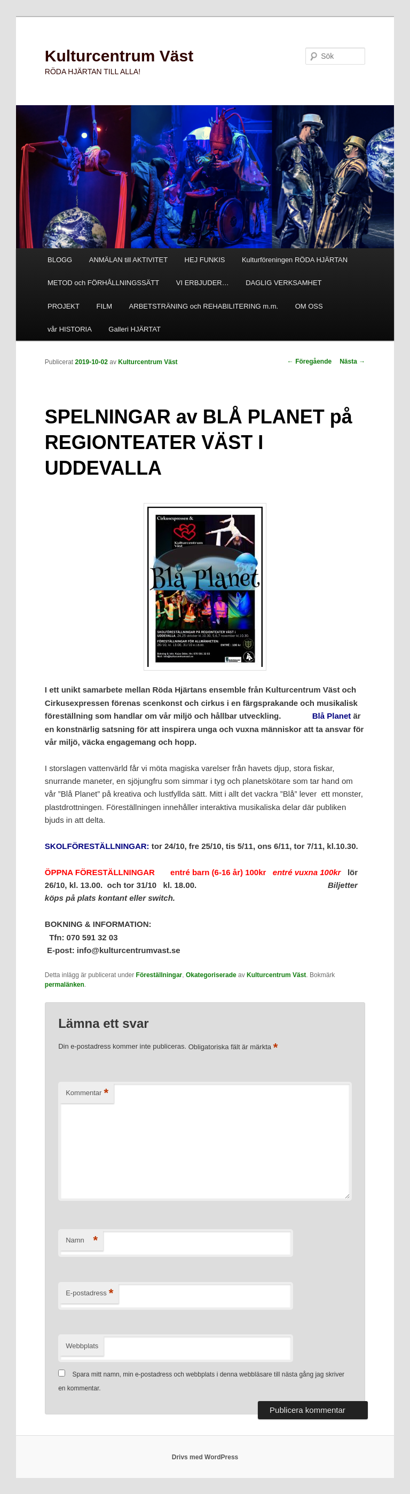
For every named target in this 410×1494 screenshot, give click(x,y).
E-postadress (89, 1293)
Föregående (309, 361)
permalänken (64, 984)
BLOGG (60, 260)
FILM (104, 306)
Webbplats (82, 1346)
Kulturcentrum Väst (119, 56)
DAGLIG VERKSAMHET (283, 283)
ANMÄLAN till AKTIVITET (128, 260)
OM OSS (309, 306)
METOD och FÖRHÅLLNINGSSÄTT (103, 283)
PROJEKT (64, 306)
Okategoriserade (211, 975)
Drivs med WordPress (205, 1457)
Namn (82, 1240)
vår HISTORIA (70, 329)
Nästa (352, 361)
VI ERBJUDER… (202, 283)
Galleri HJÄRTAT (134, 329)
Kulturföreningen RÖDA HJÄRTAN (295, 260)
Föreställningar (159, 975)
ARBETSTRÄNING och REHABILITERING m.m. (204, 306)
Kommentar (87, 1093)
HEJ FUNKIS (205, 260)
